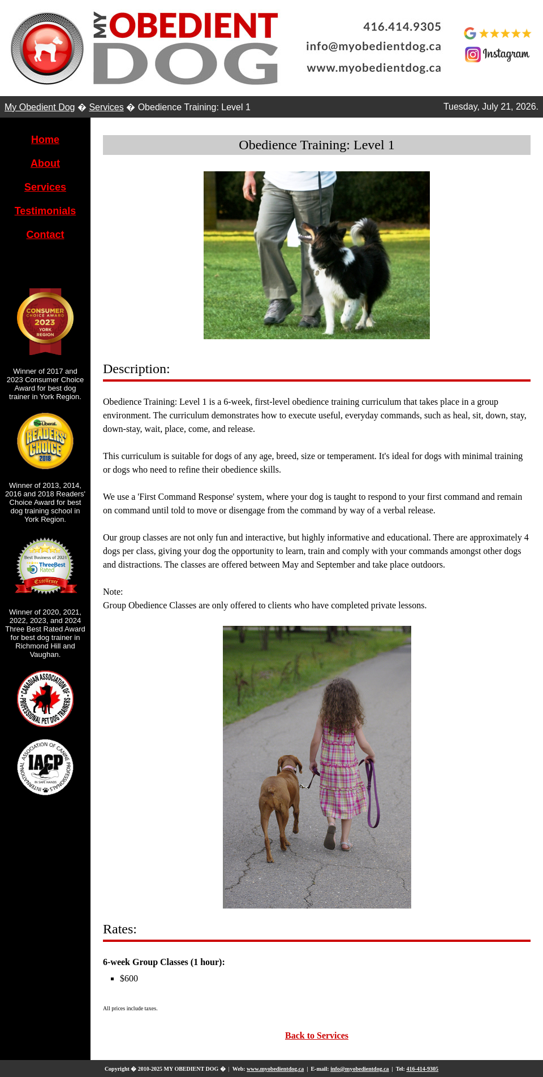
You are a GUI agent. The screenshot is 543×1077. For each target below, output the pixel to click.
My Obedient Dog (40, 107)
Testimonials (45, 211)
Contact (45, 234)
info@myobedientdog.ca (359, 1069)
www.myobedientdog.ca (275, 1069)
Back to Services (316, 1035)
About (45, 163)
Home (45, 139)
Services (106, 107)
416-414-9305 (422, 1069)
